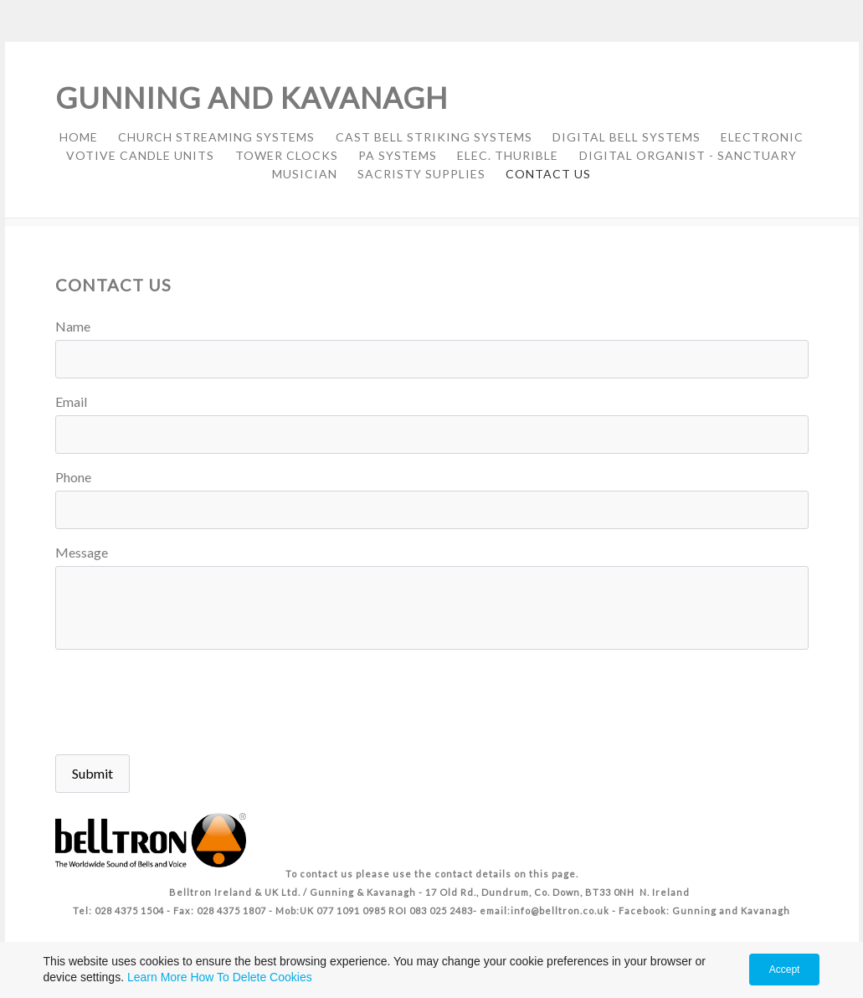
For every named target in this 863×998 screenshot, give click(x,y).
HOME (78, 137)
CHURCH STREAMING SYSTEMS (216, 137)
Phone (73, 477)
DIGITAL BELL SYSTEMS (626, 137)
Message (81, 552)
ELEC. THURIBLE (507, 155)
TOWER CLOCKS (286, 155)
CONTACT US (548, 174)
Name (72, 326)
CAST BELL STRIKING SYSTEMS (434, 137)
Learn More (157, 977)
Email (71, 401)
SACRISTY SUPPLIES (421, 174)
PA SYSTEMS (397, 155)
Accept (784, 969)
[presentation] (182, 704)
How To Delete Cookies (250, 977)
